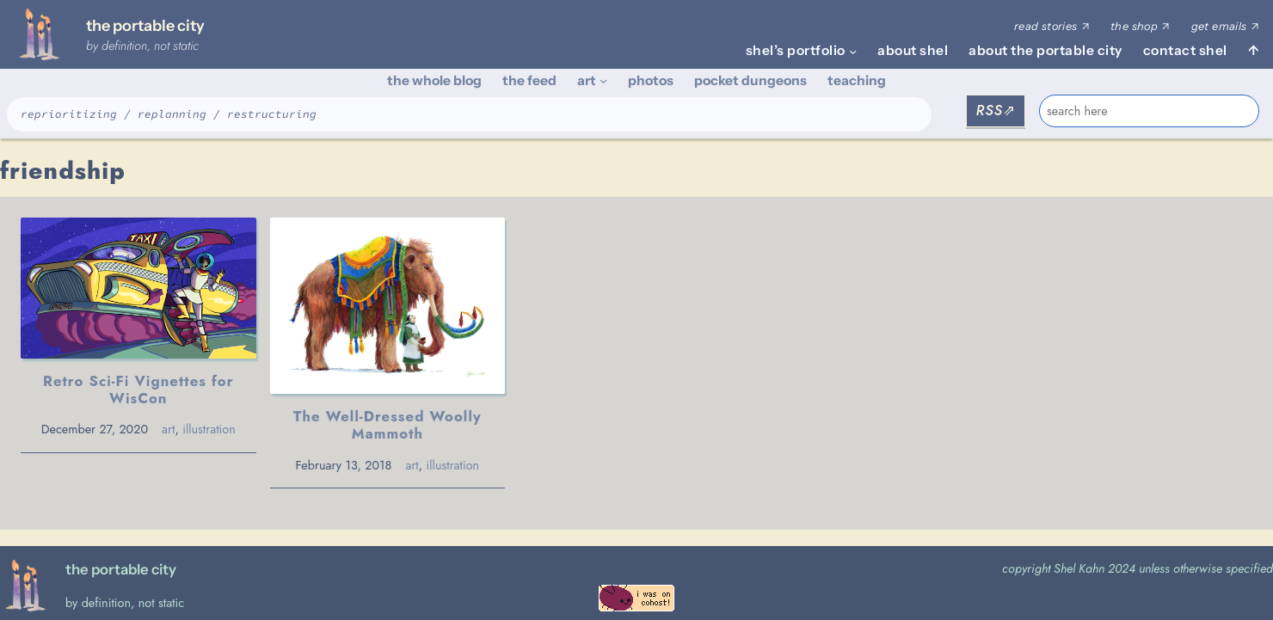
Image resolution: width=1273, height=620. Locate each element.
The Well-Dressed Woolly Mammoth (386, 425)
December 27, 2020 (94, 429)
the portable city (145, 25)
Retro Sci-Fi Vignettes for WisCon (138, 389)
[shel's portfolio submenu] (853, 50)
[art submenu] (603, 80)
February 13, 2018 (342, 465)
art (168, 429)
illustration (209, 429)
